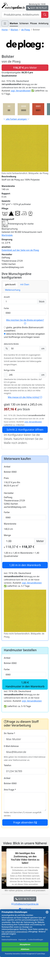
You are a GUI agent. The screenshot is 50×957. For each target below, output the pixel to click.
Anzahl (7, 297)
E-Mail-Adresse (11, 746)
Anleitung (43, 23)
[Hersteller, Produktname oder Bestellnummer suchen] (21, 14)
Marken (14, 23)
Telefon (7, 765)
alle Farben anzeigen (16, 119)
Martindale (7, 235)
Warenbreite (10, 523)
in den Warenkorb (25, 565)
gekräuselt (10, 284)
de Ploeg (25, 29)
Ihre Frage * (10, 789)
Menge (7, 535)
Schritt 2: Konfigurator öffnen (25, 429)
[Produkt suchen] (44, 14)
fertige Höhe (9, 370)
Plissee (33, 23)
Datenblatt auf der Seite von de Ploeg (20, 250)
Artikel (7, 466)
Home (5, 29)
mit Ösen (24, 284)
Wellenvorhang (12, 289)
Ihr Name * (9, 733)
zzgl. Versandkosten (21, 90)
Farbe (6, 308)
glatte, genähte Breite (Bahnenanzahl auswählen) (23, 329)
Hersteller (9, 493)
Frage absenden (25, 822)
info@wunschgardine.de (24, 904)
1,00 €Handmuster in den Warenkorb (25, 684)
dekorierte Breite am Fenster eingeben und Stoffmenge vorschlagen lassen (24, 335)
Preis (6, 478)
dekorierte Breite (11, 344)
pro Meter (25, 67)
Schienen (24, 23)
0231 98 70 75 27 (37, 7)
